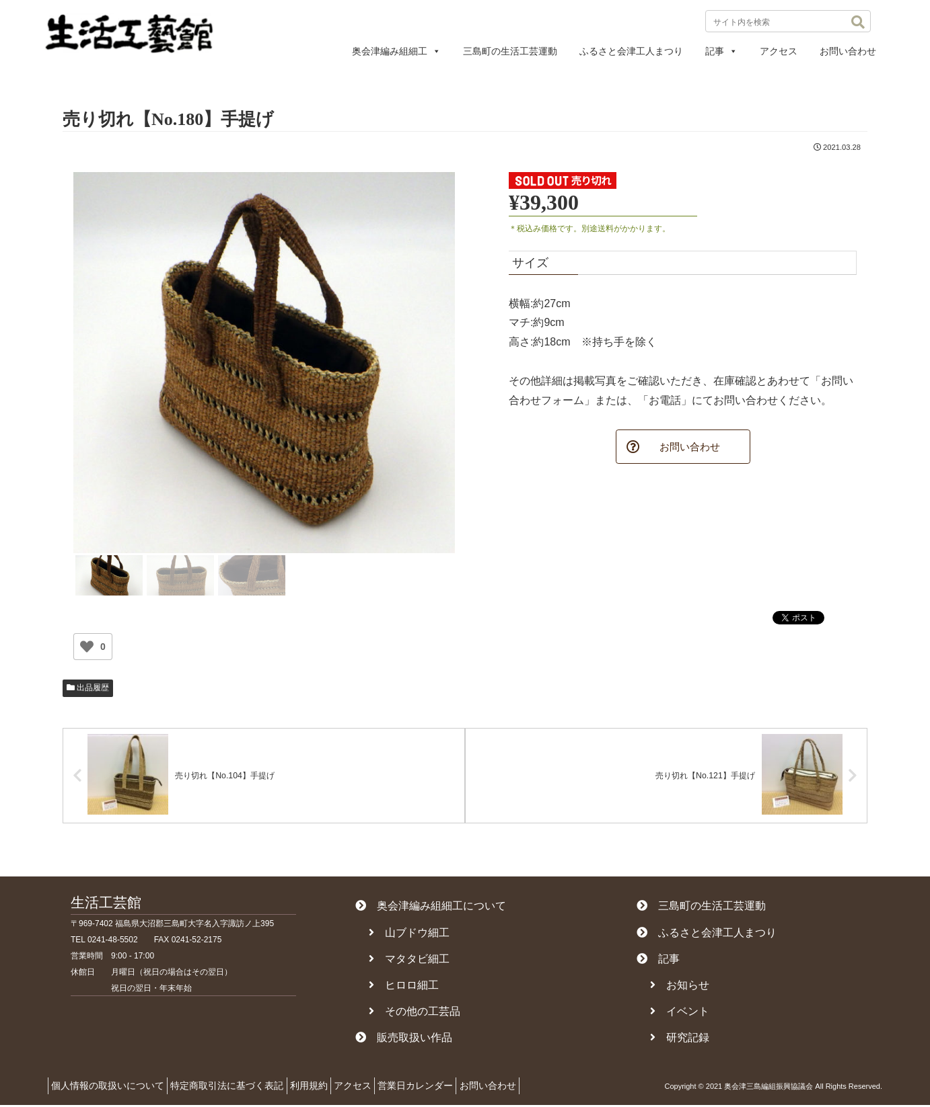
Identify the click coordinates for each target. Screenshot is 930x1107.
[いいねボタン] (87, 647)
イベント (679, 1013)
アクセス (778, 51)
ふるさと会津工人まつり (631, 51)
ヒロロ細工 (404, 987)
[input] (788, 21)
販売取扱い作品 (403, 1039)
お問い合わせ (848, 51)
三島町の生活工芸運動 (510, 51)
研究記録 (679, 1039)
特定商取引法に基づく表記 (238, 1087)
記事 (721, 51)
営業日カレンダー (451, 1087)
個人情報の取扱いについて (111, 1087)
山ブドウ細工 (409, 934)
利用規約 (328, 1087)
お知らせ (679, 987)
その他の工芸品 (414, 1013)
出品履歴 (88, 687)
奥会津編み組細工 (396, 51)
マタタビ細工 (409, 961)
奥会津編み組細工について (430, 907)
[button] (858, 22)
